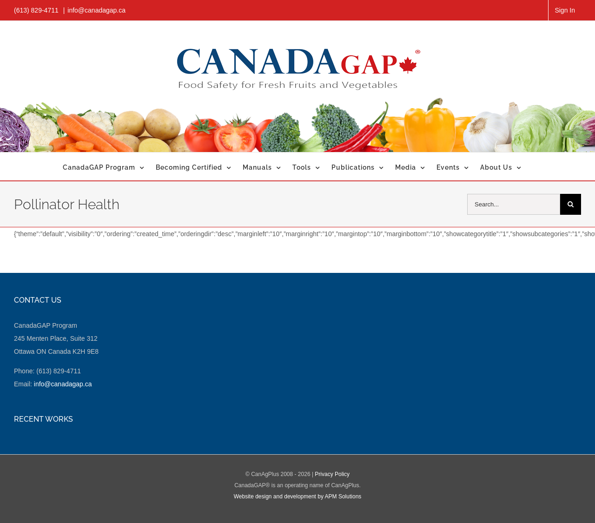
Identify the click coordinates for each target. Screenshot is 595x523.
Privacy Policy (332, 474)
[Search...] (513, 204)
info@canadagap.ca (96, 10)
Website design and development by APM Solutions (298, 496)
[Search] (570, 204)
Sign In (565, 10)
